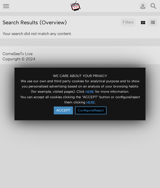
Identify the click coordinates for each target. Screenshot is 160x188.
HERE (90, 91)
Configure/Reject (91, 110)
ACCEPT (63, 110)
